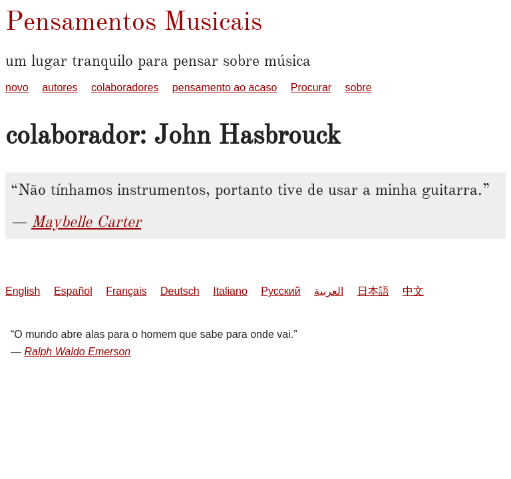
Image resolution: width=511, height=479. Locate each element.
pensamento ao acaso (224, 87)
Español (73, 291)
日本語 (373, 291)
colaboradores (124, 87)
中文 (413, 291)
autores (59, 87)
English (22, 291)
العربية (328, 291)
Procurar (311, 87)
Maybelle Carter (86, 222)
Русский (280, 291)
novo (17, 87)
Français (126, 291)
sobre (358, 87)
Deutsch (180, 291)
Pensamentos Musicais (133, 21)
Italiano (230, 291)
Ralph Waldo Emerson (77, 351)
